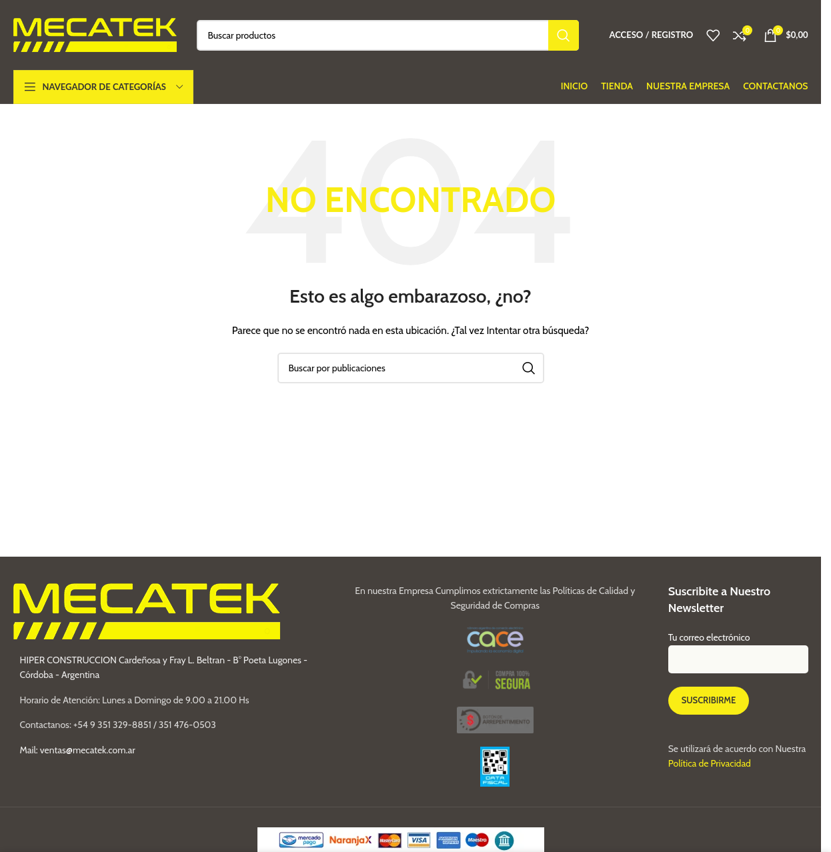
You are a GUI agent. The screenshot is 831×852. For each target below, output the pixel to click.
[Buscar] (388, 35)
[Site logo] (95, 34)
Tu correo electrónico (738, 647)
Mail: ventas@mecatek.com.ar (77, 750)
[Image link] (495, 719)
